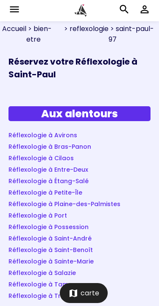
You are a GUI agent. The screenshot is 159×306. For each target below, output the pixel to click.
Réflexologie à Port (37, 215)
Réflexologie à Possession (48, 227)
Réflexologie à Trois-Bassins (52, 296)
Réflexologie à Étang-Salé (48, 181)
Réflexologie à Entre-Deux (48, 169)
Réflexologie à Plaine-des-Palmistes (64, 204)
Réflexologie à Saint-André (50, 238)
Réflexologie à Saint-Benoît (50, 250)
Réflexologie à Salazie (42, 273)
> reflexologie (85, 29)
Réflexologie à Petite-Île (45, 192)
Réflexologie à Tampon (44, 284)
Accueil (14, 29)
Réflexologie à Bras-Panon (49, 146)
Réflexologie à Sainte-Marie (51, 261)
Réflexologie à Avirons (42, 135)
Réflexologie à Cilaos (41, 158)
